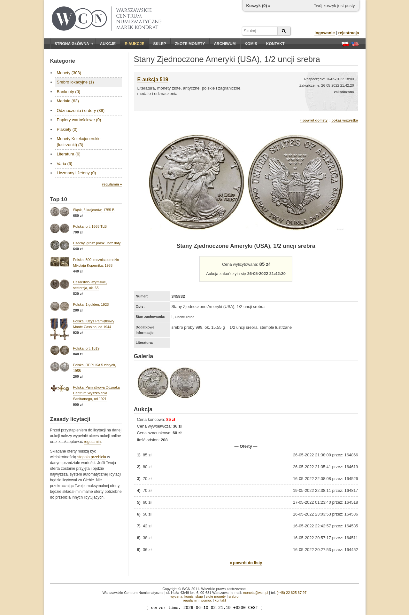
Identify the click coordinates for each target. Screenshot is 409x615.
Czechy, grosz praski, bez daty (97, 243)
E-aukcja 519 (152, 79)
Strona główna (74, 44)
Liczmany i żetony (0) (76, 172)
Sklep (159, 44)
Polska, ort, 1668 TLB (90, 226)
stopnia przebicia (91, 457)
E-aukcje (134, 44)
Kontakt (275, 44)
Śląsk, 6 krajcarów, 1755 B (94, 210)
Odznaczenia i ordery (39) (81, 110)
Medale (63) (68, 101)
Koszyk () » (258, 5)
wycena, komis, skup (186, 596)
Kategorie (62, 61)
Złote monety (190, 44)
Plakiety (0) (67, 129)
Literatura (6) (69, 154)
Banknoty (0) (69, 91)
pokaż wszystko (344, 120)
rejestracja (348, 32)
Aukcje (108, 44)
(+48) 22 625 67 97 (291, 593)
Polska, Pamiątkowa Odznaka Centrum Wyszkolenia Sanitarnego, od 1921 (96, 393)
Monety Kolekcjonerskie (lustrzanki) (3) (79, 141)
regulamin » (112, 184)
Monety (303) (69, 72)
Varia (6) (65, 163)
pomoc (206, 600)
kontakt (220, 600)
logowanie (324, 32)
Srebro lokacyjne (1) (75, 82)
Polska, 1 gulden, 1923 (91, 304)
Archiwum (224, 44)
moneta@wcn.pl (255, 593)
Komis (250, 44)
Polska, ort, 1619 (86, 348)
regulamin (92, 441)
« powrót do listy (314, 120)
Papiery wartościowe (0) (79, 119)
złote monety (216, 596)
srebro (233, 596)
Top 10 (58, 199)
